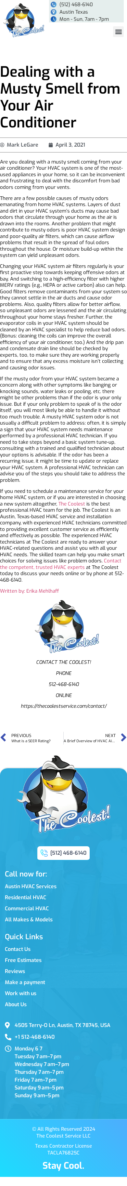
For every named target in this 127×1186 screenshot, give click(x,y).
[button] (118, 31)
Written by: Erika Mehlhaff (29, 591)
